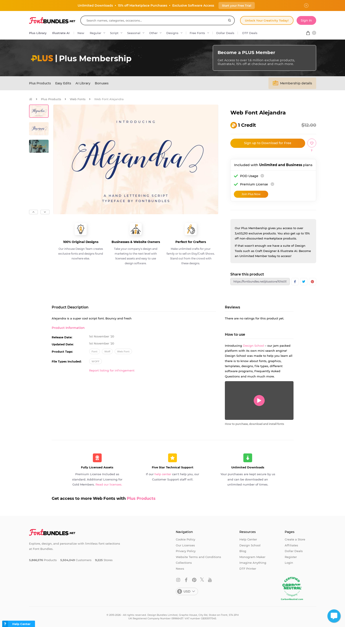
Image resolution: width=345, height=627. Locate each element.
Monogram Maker (252, 557)
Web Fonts (78, 99)
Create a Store (295, 539)
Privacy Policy (186, 551)
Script (114, 33)
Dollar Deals (225, 33)
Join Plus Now (251, 194)
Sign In (306, 20)
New (80, 33)
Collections (184, 562)
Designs (172, 33)
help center (162, 474)
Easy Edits (63, 83)
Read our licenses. (108, 484)
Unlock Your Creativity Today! (267, 20)
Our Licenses (185, 545)
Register (291, 557)
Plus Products (40, 83)
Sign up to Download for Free (267, 143)
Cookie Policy (185, 539)
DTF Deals (249, 33)
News (180, 568)
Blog (242, 551)
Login (289, 562)
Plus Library (38, 33)
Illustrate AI (61, 33)
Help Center (248, 539)
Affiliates (291, 545)
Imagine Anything (252, 562)
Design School (253, 345)
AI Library (82, 83)
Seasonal (133, 33)
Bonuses (101, 83)
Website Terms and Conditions (198, 557)
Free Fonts (197, 33)
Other (153, 33)
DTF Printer (247, 568)
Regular (95, 33)
